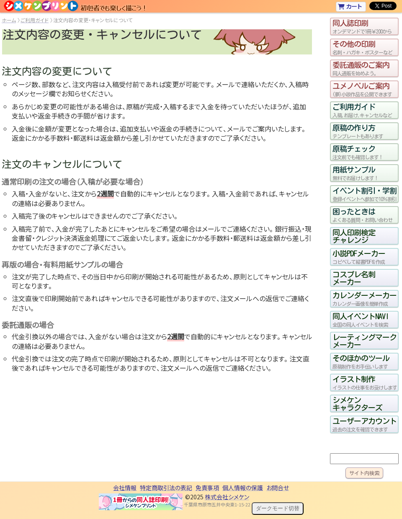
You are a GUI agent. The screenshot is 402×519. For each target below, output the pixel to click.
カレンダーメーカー (364, 299)
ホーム (9, 19)
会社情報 (125, 487)
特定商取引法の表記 (166, 487)
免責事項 (207, 487)
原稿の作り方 (364, 131)
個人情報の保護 (242, 487)
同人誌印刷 (364, 26)
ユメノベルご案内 (364, 89)
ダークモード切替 (277, 508)
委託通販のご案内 (364, 68)
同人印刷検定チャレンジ (353, 236)
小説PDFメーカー (364, 257)
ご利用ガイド (35, 19)
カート (350, 6)
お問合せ (277, 487)
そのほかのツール (364, 361)
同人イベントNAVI (364, 319)
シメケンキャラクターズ (357, 403)
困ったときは (364, 215)
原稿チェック (364, 152)
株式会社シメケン (227, 497)
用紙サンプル (364, 173)
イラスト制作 (364, 382)
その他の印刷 (364, 47)
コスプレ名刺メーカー (353, 278)
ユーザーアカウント (364, 424)
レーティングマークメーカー (364, 340)
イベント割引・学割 (364, 194)
